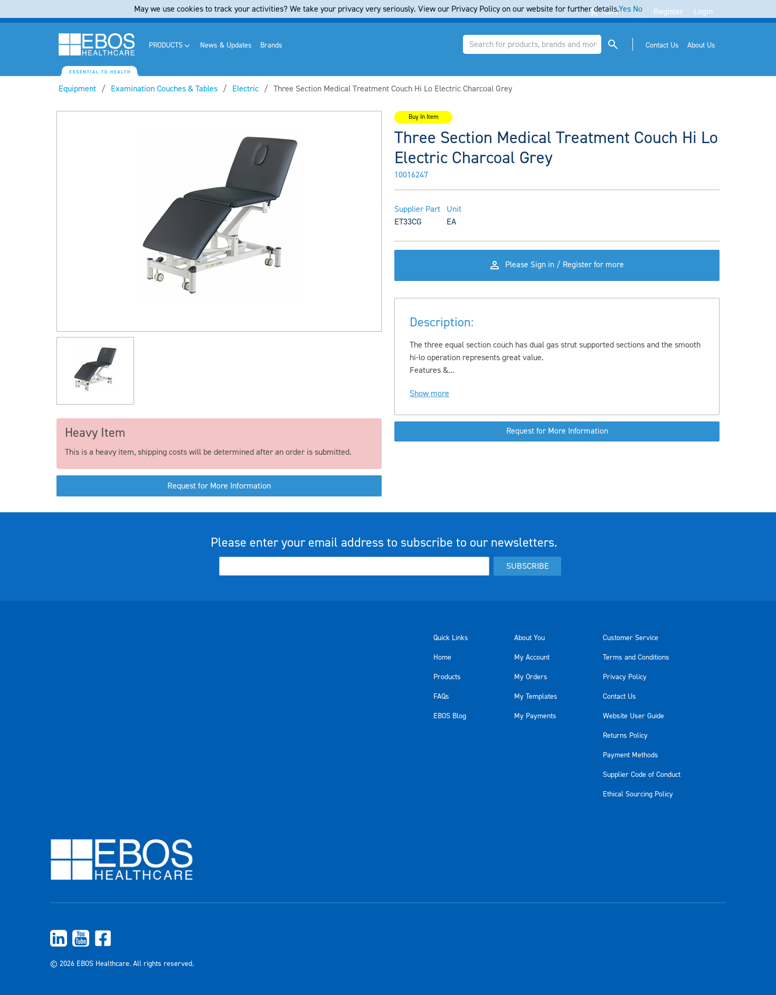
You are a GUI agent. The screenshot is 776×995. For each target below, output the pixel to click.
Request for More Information (219, 486)
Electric (245, 88)
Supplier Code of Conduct (641, 775)
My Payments (535, 716)
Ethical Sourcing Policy (638, 794)
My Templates (535, 696)
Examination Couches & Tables (164, 88)
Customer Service (630, 638)
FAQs (441, 696)
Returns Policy (625, 735)
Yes (625, 9)
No (637, 9)
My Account (532, 657)
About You (529, 638)
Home (442, 657)
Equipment (77, 88)
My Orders (530, 677)
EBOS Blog (449, 716)
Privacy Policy (625, 677)
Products (447, 677)
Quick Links (450, 638)
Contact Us (619, 696)
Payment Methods (630, 755)
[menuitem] (170, 45)
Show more (429, 396)
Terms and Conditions (636, 657)
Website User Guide (633, 716)
